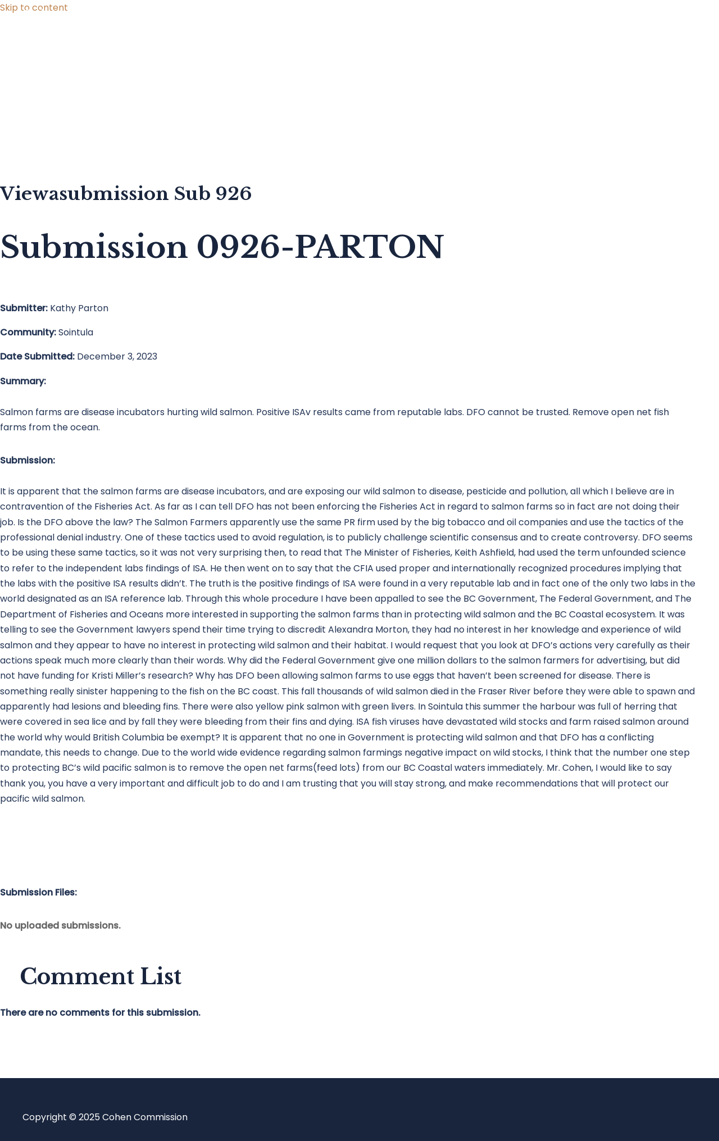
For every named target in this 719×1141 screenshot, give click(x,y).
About (58, 136)
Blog (54, 91)
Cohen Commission (89, 14)
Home (58, 46)
